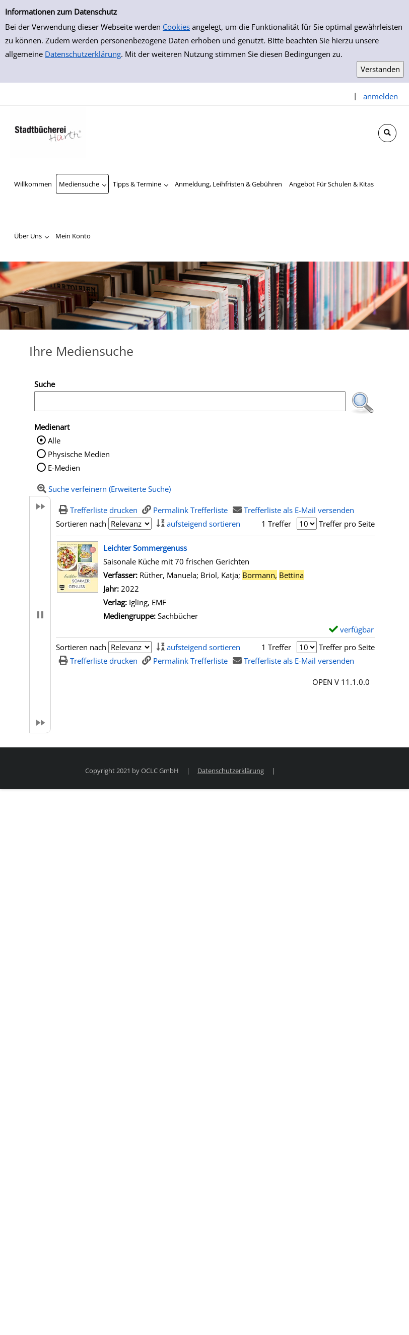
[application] (82, 184)
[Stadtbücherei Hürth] (48, 131)
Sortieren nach (81, 524)
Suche (44, 384)
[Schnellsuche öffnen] (387, 133)
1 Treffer (276, 524)
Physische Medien (79, 454)
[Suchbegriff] (190, 401)
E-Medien (64, 468)
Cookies (176, 27)
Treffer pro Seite (347, 524)
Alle (54, 440)
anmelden (380, 96)
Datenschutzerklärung (83, 54)
